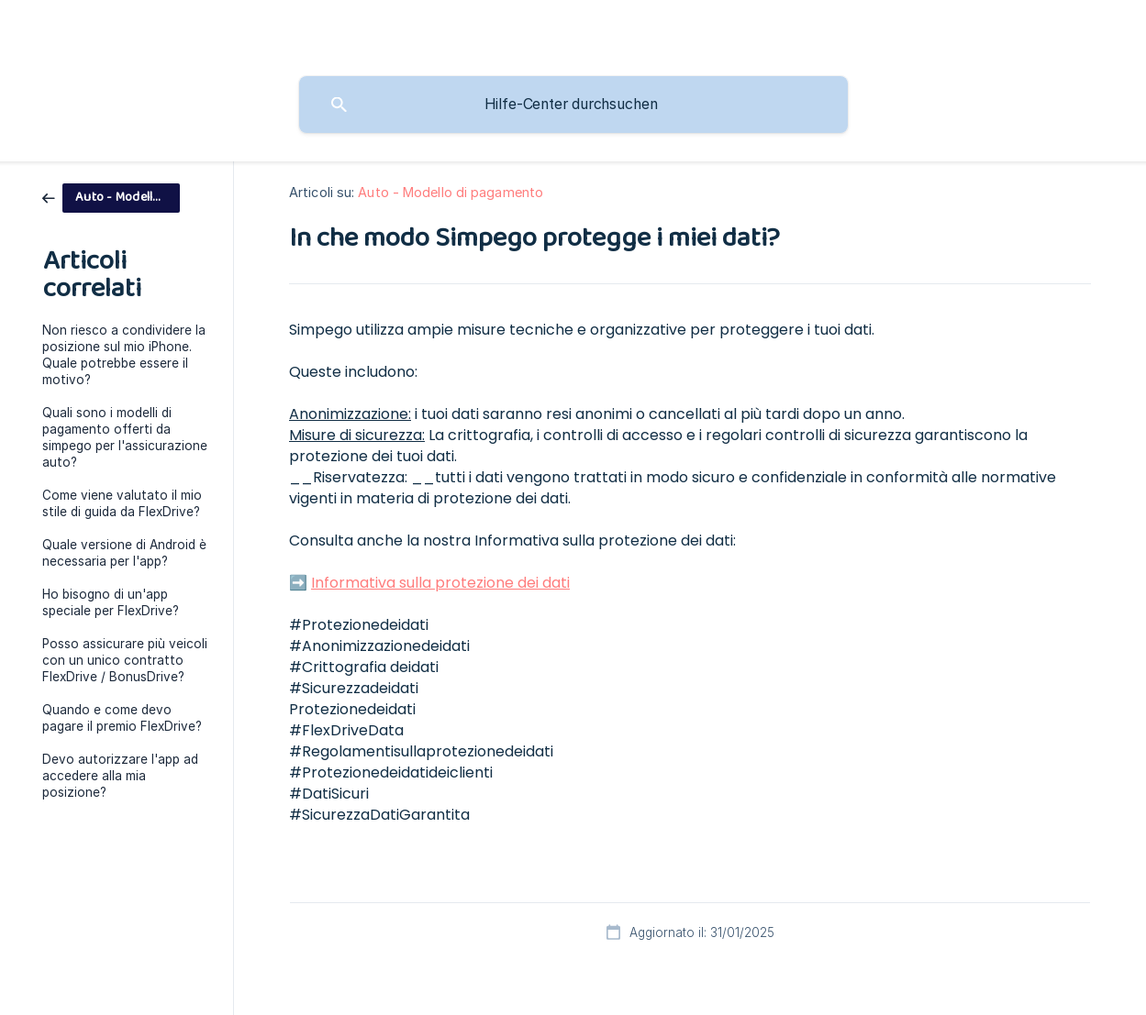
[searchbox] (573, 104)
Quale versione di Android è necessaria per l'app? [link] (124, 552)
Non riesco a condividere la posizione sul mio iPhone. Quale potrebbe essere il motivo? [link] (124, 355)
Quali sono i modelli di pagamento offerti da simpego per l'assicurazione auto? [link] (124, 437)
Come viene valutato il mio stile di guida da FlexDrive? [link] (122, 503)
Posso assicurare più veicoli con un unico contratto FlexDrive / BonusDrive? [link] (124, 660)
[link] (111, 196)
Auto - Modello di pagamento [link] (450, 192)
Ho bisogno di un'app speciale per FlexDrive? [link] (110, 602)
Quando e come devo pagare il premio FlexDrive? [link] (122, 718)
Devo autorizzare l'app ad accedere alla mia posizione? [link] (120, 776)
